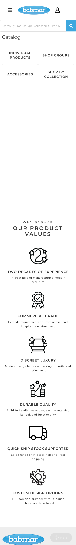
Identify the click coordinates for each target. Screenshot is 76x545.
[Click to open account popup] (57, 10)
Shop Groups (56, 55)
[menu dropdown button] (9, 10)
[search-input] (33, 25)
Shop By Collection (56, 74)
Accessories (20, 74)
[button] (38, 25)
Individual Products (20, 55)
